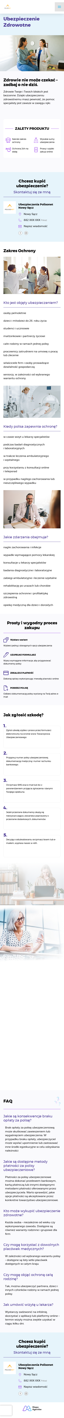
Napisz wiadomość (35, 226)
